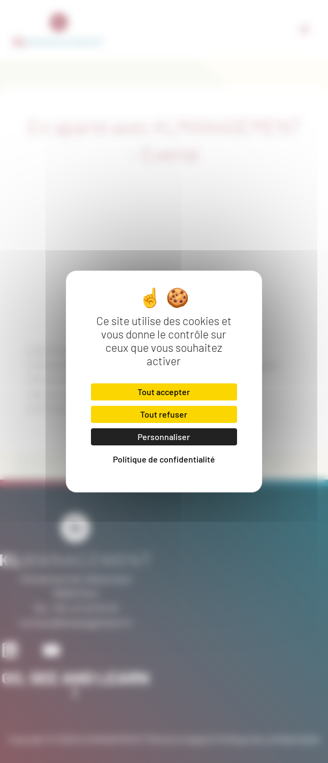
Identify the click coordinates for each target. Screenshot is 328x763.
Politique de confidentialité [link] (164, 459)
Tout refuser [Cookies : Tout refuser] (163, 414)
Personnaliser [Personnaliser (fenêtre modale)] (164, 436)
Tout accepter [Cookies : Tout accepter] (164, 392)
